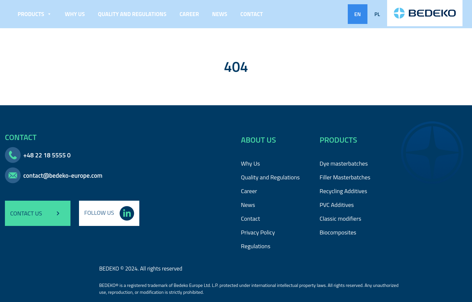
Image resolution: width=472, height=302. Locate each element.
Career (189, 14)
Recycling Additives (343, 191)
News (219, 14)
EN (357, 14)
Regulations (255, 246)
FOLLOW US (109, 212)
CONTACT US (37, 213)
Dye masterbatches (344, 163)
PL (377, 14)
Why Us (75, 14)
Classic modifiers (340, 218)
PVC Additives (337, 204)
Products (35, 14)
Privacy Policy (258, 232)
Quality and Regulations (132, 14)
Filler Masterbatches (345, 177)
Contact (251, 14)
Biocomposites (338, 232)
